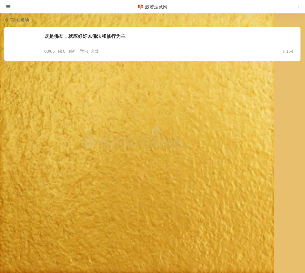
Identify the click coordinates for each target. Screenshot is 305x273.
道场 (95, 51)
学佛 (84, 51)
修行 (73, 51)
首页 (14, 19)
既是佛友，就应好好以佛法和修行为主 (84, 36)
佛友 (62, 51)
